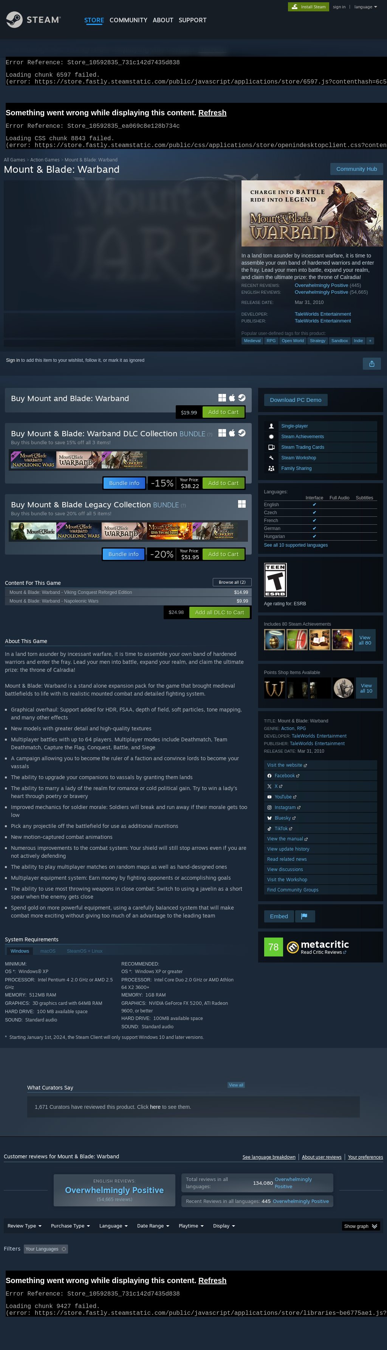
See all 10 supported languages (296, 554)
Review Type (22, 1245)
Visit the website (287, 774)
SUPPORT (193, 20)
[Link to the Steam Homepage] (39, 26)
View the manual (288, 848)
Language (110, 1245)
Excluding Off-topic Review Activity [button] (118, 1268)
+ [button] (370, 349)
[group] (193, 1273)
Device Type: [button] (19, 1279)
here (155, 1116)
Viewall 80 (365, 649)
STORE (94, 20)
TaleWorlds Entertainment (323, 323)
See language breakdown (269, 1166)
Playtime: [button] (176, 1268)
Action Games (45, 169)
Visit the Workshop (287, 888)
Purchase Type (67, 1245)
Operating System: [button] (294, 1268)
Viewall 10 (366, 697)
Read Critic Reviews (321, 961)
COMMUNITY (128, 20)
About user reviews (322, 1166)
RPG (271, 349)
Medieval (252, 349)
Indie (358, 349)
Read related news (287, 868)
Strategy (317, 349)
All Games (14, 169)
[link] (175, 492)
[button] (223, 421)
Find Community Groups (293, 899)
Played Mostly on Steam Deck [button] (231, 1268)
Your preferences (365, 1166)
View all (236, 1094)
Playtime (188, 1245)
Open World (293, 349)
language (363, 6)
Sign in (13, 369)
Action (287, 737)
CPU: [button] (333, 1268)
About (163, 20)
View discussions (285, 878)
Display (221, 1245)
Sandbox (339, 349)
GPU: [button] (358, 1268)
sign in (339, 6)
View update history (288, 858)
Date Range (150, 1245)
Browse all (232, 591)
